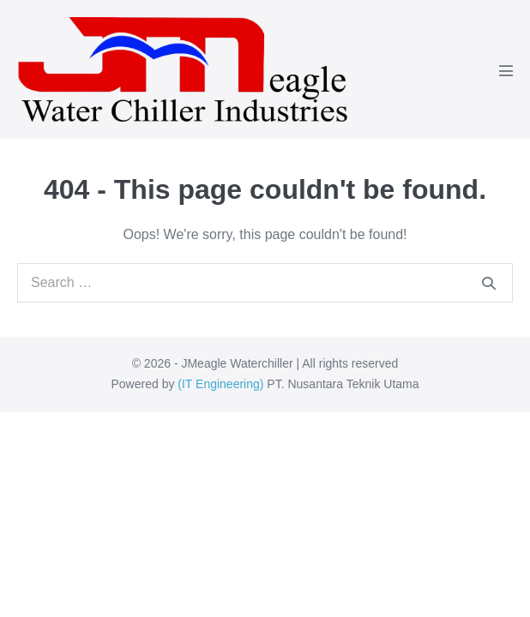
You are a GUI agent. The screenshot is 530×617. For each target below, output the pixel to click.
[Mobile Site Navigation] (506, 70)
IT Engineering (221, 384)
